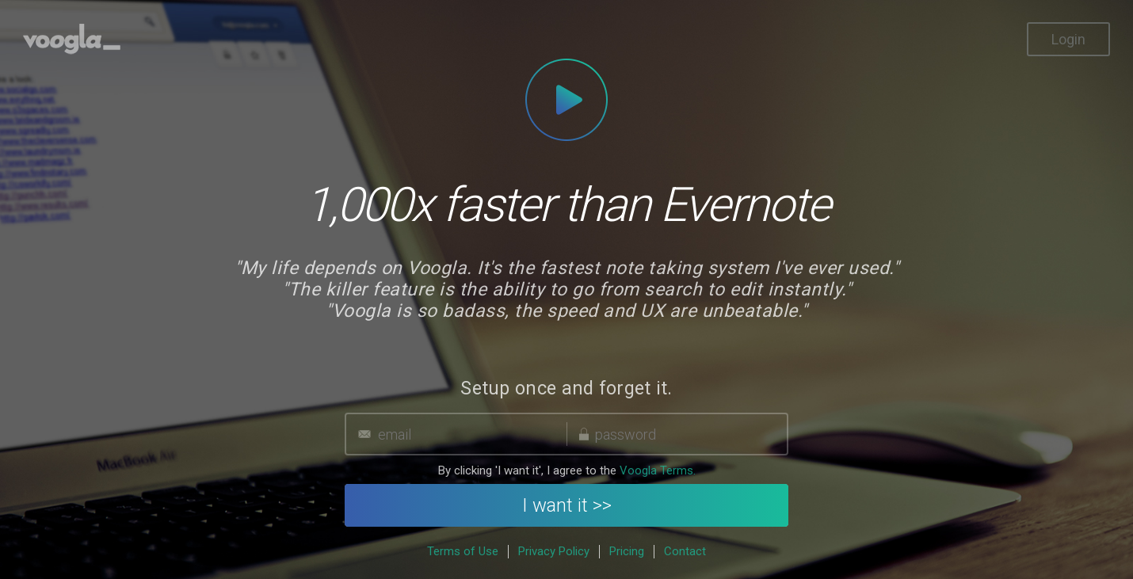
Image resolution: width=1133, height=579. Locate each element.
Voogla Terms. (658, 470)
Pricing (626, 551)
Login (1068, 39)
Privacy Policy (553, 551)
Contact (685, 551)
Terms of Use (462, 551)
